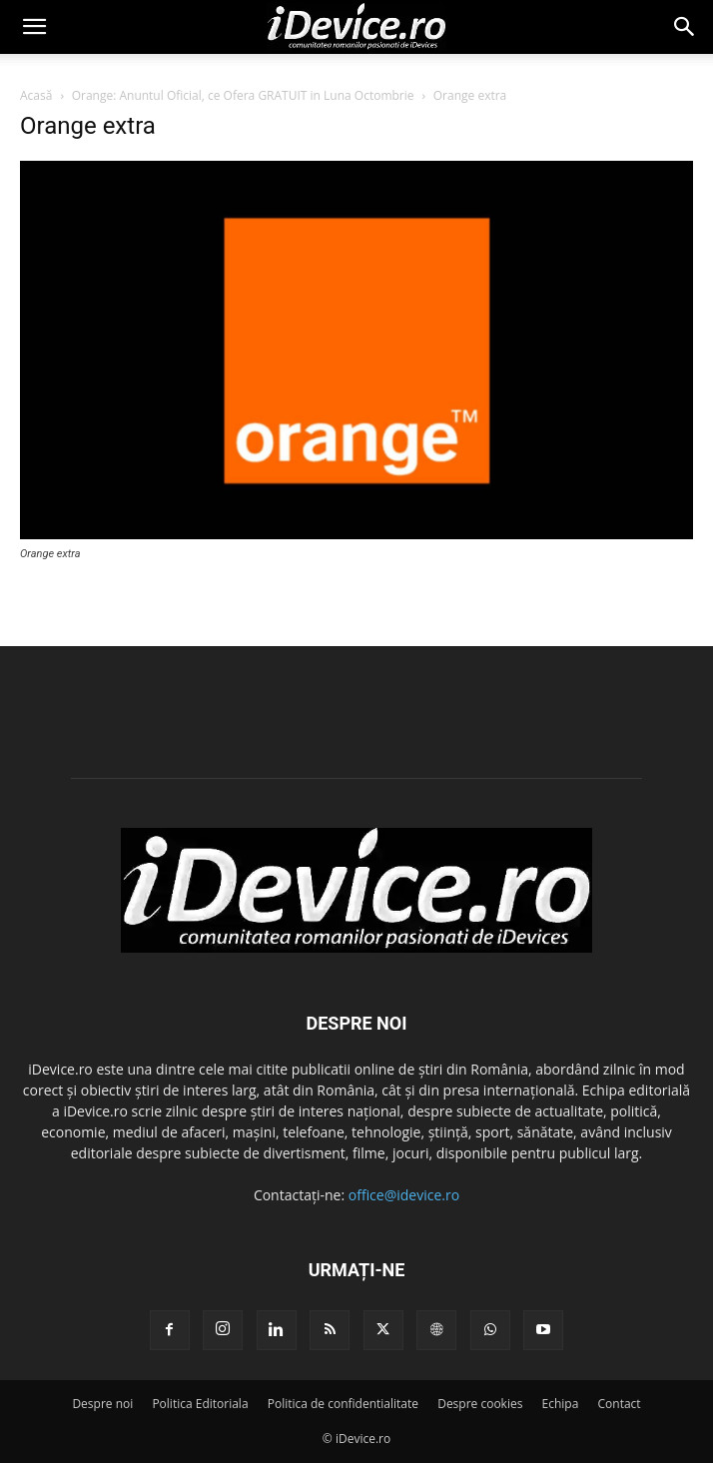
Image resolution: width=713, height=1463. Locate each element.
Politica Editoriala (200, 1403)
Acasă (36, 95)
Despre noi (102, 1403)
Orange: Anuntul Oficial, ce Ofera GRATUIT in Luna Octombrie (243, 95)
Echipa (560, 1403)
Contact (619, 1403)
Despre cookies (479, 1403)
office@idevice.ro (404, 1194)
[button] (34, 27)
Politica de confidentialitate (343, 1403)
